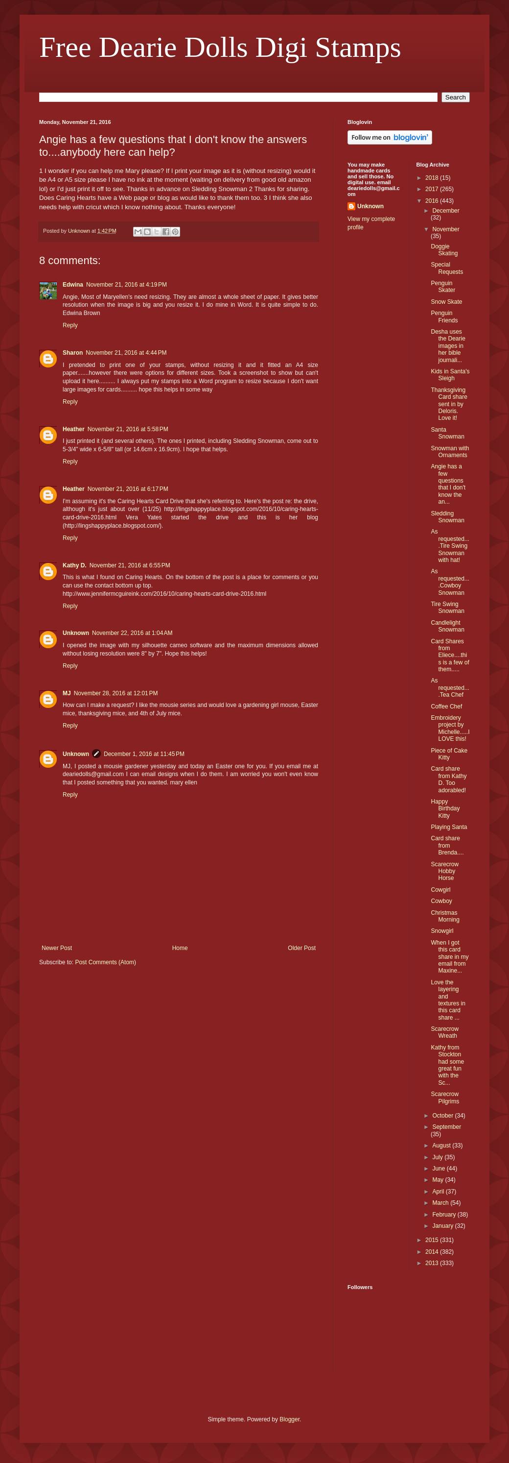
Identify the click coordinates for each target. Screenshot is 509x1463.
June (439, 1168)
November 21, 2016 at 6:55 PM (130, 565)
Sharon (73, 352)
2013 (432, 1263)
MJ (67, 693)
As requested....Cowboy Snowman (450, 582)
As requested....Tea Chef (450, 687)
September (446, 1126)
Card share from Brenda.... (447, 845)
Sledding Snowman (447, 517)
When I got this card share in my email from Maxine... (449, 957)
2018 (432, 177)
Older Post (302, 948)
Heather (74, 429)
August (442, 1145)
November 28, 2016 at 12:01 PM (116, 693)
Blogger (289, 1419)
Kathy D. (75, 565)
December (445, 210)
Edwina (73, 284)
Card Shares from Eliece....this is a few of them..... (450, 655)
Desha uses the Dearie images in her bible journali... (448, 346)
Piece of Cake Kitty (449, 754)
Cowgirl (440, 889)
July (438, 1157)
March (441, 1202)
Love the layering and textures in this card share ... (448, 1000)
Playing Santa (449, 827)
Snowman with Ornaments (450, 452)
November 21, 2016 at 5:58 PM (128, 429)
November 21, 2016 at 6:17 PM (128, 489)
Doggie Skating (444, 250)
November (445, 229)
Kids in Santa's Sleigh (450, 375)
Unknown (76, 633)
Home (180, 948)
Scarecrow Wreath (445, 1032)
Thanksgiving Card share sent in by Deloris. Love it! (449, 404)
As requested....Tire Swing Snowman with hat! (450, 545)
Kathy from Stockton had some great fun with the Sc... (447, 1065)
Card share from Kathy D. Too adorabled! (448, 779)
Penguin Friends (444, 316)
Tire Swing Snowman (447, 607)
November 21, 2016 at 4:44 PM (126, 352)
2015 (432, 1240)
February (444, 1214)
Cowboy (441, 901)
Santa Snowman (447, 433)
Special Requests (447, 268)
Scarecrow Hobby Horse (445, 871)
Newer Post (57, 948)
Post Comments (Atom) (105, 962)
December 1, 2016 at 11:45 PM (144, 754)
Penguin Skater (443, 286)
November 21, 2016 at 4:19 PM (126, 284)
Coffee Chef (446, 706)
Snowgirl (442, 930)
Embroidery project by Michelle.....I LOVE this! (450, 728)
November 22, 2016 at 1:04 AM (132, 633)
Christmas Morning (445, 916)
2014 (432, 1251)
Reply (70, 325)
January (443, 1225)
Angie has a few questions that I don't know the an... (448, 484)
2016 (432, 200)
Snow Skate (446, 301)
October (443, 1115)
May (438, 1179)
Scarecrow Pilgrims (445, 1097)
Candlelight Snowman (447, 626)
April (438, 1191)
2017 (432, 189)
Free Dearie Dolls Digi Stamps (220, 47)
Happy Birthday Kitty (445, 808)
